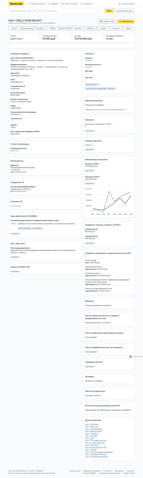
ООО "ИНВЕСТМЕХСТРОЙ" (95, 448)
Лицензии (40, 28)
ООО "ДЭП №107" (92, 424)
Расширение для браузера (109, 473)
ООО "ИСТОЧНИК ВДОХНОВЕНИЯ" (99, 452)
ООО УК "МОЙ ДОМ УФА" (95, 443)
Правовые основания (91, 471)
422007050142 (20, 172)
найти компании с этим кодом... (30, 228)
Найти (109, 11)
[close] (141, 356)
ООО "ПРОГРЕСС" (92, 445)
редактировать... (92, 84)
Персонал (78, 28)
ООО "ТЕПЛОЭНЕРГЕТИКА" (96, 454)
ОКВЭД (52, 28)
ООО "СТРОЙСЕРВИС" (94, 429)
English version (107, 21)
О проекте (107, 471)
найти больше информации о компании (100, 88)
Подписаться (126, 21)
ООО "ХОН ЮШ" (91, 436)
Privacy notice (136, 356)
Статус (14, 28)
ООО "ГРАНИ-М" (91, 427)
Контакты (131, 471)
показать (88, 60)
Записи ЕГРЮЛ (65, 28)
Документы (119, 471)
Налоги (103, 28)
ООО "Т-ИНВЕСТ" (92, 434)
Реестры (115, 28)
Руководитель (27, 28)
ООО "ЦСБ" (89, 438)
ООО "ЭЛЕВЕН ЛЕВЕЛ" (94, 431)
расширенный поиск (124, 11)
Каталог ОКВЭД (90, 473)
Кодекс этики (75, 471)
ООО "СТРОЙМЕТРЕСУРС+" (96, 441)
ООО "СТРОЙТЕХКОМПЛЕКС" (97, 457)
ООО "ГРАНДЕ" (91, 450)
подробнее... (15, 233)
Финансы (90, 28)
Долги (128, 28)
